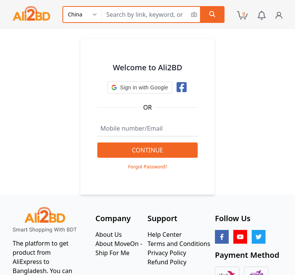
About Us (108, 234)
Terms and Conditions (179, 243)
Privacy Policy (167, 253)
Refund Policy (167, 262)
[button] (139, 87)
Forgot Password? (147, 167)
